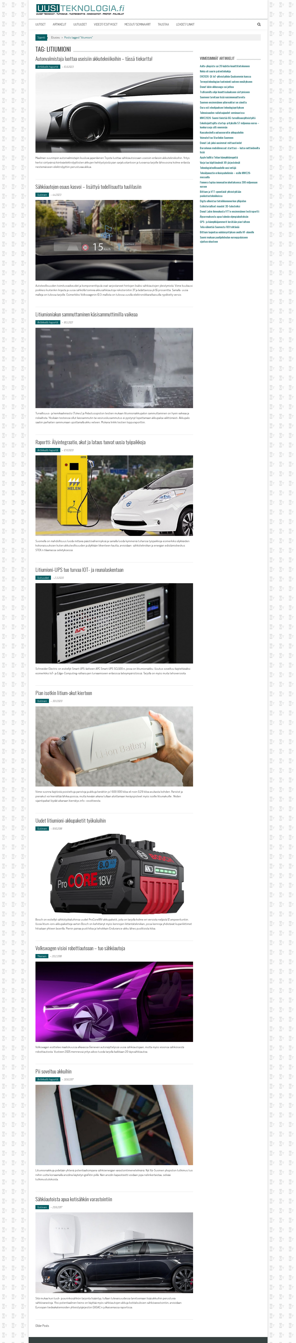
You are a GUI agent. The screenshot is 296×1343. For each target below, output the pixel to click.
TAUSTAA (163, 24)
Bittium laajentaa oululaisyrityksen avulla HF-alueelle (227, 232)
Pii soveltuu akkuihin (53, 1071)
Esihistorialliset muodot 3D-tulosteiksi (220, 206)
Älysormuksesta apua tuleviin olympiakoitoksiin (224, 216)
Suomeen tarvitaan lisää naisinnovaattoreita (222, 97)
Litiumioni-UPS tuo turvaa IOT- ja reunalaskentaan (79, 569)
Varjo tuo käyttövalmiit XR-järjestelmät (220, 162)
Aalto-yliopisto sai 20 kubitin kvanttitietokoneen (225, 66)
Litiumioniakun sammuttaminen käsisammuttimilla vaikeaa (86, 314)
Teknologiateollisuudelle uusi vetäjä (218, 167)
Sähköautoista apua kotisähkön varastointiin (73, 1199)
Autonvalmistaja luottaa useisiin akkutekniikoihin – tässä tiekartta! (93, 58)
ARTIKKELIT (59, 24)
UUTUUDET (80, 24)
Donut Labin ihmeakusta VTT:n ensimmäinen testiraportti (229, 211)
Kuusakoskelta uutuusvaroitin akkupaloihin (221, 132)
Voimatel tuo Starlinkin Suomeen (216, 137)
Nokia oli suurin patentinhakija (215, 71)
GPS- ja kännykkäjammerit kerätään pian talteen (225, 222)
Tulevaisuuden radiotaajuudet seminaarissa (222, 112)
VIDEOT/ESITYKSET (105, 24)
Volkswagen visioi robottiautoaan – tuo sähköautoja (80, 948)
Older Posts (42, 1326)
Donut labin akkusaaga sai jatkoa (217, 87)
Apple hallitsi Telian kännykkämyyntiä (219, 157)
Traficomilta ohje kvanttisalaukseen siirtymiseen (225, 92)
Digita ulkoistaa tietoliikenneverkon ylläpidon (223, 201)
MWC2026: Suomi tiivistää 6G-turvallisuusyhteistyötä (227, 118)
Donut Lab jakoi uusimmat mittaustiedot (221, 143)
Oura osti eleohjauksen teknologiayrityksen (222, 107)
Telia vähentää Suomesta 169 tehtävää (219, 227)
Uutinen (42, 195)
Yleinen (41, 956)
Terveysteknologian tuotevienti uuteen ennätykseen (226, 81)
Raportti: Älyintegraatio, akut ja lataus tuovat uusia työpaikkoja (90, 442)
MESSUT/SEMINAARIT (138, 24)
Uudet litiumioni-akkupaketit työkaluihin (70, 820)
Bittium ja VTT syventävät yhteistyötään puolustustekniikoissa (220, 193)
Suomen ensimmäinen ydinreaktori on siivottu (223, 102)
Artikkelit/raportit (47, 67)
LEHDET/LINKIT (185, 24)
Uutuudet (43, 578)
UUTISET (40, 24)
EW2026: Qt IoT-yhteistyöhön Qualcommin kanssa (225, 76)
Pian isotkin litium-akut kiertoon (63, 693)
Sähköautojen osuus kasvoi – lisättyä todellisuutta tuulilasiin (88, 186)
